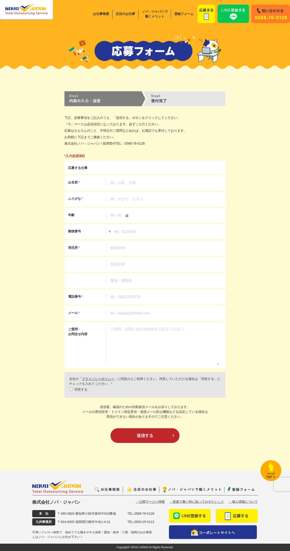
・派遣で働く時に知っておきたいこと (196, 501)
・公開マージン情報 (150, 501)
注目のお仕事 (125, 14)
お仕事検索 (101, 14)
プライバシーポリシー (98, 379)
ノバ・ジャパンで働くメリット (155, 14)
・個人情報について (243, 501)
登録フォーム (184, 14)
